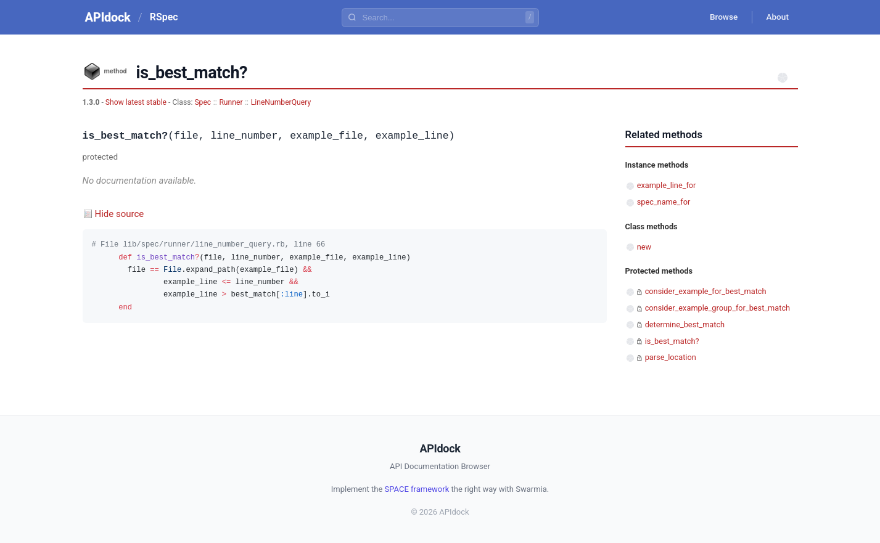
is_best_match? (672, 341)
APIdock (108, 17)
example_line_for (666, 185)
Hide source (119, 213)
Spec (202, 102)
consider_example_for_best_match (706, 291)
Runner (230, 102)
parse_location (670, 357)
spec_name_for (664, 201)
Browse (719, 17)
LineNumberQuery (281, 102)
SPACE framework (417, 489)
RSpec (164, 17)
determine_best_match (685, 324)
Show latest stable (136, 102)
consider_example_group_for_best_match (717, 307)
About (776, 17)
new (644, 246)
